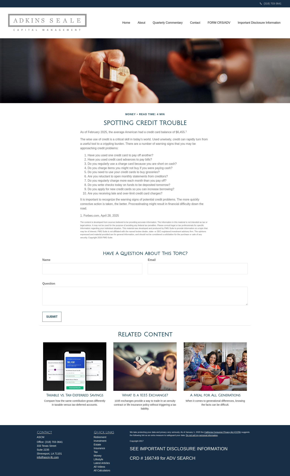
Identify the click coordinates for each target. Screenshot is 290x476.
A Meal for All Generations (215, 395)
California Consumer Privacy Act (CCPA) (222, 432)
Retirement (100, 437)
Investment (100, 440)
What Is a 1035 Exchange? (145, 395)
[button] (141, 23)
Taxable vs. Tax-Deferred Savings (74, 395)
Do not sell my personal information (202, 435)
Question (48, 283)
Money (98, 455)
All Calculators (102, 470)
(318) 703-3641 (270, 3)
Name (46, 259)
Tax (96, 451)
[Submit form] (51, 317)
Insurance (99, 448)
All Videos (99, 466)
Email (152, 259)
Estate (97, 444)
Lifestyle (98, 459)
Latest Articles (102, 463)
